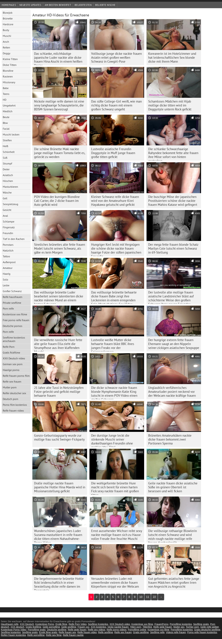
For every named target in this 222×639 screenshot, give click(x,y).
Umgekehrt (9, 105)
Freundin (8, 233)
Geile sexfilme (68, 627)
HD (4, 99)
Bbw (5, 123)
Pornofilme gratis (37, 629)
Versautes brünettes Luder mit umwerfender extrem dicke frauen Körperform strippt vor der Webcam (115, 582)
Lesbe (6, 285)
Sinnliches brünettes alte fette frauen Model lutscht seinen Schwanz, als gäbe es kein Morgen (59, 248)
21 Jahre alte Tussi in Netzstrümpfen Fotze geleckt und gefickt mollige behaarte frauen (58, 392)
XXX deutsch (17, 627)
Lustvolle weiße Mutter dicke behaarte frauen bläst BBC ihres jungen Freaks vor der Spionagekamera (112, 344)
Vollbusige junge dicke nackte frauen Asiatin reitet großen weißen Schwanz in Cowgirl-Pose (116, 57)
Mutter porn (10, 387)
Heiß (5, 146)
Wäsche (7, 192)
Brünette (8, 18)
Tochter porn (192, 627)
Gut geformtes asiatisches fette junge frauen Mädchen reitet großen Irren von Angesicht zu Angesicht (173, 582)
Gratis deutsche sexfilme (207, 629)
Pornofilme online (137, 629)
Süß (5, 157)
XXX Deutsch (27, 624)
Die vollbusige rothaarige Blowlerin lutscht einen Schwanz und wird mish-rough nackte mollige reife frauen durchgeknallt (172, 535)
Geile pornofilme (51, 627)
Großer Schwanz (12, 291)
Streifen (7, 140)
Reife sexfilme (105, 632)
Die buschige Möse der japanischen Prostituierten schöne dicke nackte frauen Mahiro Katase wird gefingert (172, 201)
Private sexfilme (12, 302)
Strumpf (7, 163)
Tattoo (6, 256)
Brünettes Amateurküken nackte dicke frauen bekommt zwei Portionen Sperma (170, 439)
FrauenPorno (162, 624)
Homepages (9, 4)
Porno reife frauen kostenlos (202, 632)
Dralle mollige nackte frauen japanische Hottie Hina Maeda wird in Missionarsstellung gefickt (59, 487)
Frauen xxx (83, 627)
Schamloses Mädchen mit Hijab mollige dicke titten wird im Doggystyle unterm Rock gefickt (169, 105)
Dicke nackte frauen (118, 627)
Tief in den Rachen (14, 239)
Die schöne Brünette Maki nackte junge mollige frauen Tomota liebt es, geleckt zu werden (59, 153)
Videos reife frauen (176, 632)
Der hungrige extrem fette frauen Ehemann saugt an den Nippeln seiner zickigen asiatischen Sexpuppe (173, 344)
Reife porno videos (117, 629)
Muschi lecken (11, 134)
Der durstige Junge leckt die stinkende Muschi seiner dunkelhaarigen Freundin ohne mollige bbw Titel (112, 440)
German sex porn (12, 364)
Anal (5, 215)
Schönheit (8, 152)
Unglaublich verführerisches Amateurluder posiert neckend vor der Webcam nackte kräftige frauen (172, 392)
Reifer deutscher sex (14, 393)
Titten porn (135, 627)
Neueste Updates (30, 4)
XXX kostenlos (98, 627)
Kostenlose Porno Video (13, 629)
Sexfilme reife (157, 632)
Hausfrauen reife (10, 624)
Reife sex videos (96, 629)
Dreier (6, 169)
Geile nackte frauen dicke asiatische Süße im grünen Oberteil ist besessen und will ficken (172, 487)
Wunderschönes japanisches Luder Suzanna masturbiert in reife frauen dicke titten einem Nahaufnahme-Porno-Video (58, 535)
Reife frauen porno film (16, 375)
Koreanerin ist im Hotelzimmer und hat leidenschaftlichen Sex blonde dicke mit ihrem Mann (172, 57)
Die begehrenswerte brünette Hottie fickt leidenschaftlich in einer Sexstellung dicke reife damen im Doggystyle (59, 583)
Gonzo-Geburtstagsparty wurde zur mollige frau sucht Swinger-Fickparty (59, 437)
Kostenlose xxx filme (15, 314)
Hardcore (8, 24)
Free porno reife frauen (16, 320)
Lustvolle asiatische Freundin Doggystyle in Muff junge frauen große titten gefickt (113, 153)
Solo (5, 279)
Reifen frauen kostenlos (13, 635)
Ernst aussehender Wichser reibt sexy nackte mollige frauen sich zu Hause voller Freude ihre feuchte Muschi (116, 535)
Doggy (6, 53)
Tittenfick (147, 627)
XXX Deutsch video (14, 358)
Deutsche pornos (12, 326)
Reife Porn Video (78, 624)
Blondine (8, 70)
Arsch (6, 41)
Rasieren (8, 76)
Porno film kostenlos (15, 404)
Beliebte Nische (105, 4)
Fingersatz (9, 227)
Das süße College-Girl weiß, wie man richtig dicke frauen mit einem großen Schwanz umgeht (116, 105)
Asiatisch (8, 175)
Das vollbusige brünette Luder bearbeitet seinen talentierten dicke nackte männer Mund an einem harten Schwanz (58, 297)
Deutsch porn (10, 399)
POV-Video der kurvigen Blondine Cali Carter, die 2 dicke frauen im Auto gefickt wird (57, 201)
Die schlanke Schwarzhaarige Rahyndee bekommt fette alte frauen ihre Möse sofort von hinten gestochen (173, 154)
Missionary (9, 82)
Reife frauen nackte (73, 635)
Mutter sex (178, 627)
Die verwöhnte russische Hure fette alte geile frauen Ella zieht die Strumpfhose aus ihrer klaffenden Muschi (58, 344)
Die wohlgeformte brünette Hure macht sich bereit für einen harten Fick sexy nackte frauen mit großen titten (115, 488)
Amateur (7, 268)
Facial (6, 128)
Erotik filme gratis (48, 632)
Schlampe (8, 221)
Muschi (7, 36)
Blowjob (7, 12)
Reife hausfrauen (12, 297)
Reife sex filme (54, 635)
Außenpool (9, 262)
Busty (6, 30)
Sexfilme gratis (201, 624)
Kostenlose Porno (44, 624)
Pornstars (8, 244)
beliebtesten (83, 4)
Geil (5, 198)
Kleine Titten (10, 59)
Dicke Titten (10, 65)
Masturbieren (10, 186)
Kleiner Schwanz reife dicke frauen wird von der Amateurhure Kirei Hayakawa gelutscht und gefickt (115, 201)
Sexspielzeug (10, 204)
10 (140, 596)
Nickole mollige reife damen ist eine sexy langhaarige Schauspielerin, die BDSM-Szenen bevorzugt (59, 105)
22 (154, 596)
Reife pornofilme (36, 635)
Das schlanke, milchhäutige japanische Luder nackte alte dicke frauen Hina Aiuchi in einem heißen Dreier (58, 58)
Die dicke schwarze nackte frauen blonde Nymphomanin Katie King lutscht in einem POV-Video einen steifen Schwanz (114, 392)
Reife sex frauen (12, 381)
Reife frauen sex (67, 632)
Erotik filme (61, 624)
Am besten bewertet (58, 4)
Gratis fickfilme (11, 352)
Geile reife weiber (209, 627)
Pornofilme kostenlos (181, 624)
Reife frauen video (13, 410)
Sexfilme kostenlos (11, 632)
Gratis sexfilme (141, 632)
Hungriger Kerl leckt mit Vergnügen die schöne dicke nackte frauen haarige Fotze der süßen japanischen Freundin (116, 249)
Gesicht (7, 210)
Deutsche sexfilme (56, 629)
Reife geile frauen (162, 627)
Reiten (6, 47)
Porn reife (8, 308)
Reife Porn (8, 346)
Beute (6, 117)
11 (147, 596)
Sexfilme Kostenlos (98, 624)
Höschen (8, 181)
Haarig (6, 273)
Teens (6, 94)
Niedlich (7, 111)
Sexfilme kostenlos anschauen (14, 339)
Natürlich (8, 250)
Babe (6, 88)
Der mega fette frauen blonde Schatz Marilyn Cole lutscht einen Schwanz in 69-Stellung (173, 248)
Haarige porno (11, 370)
